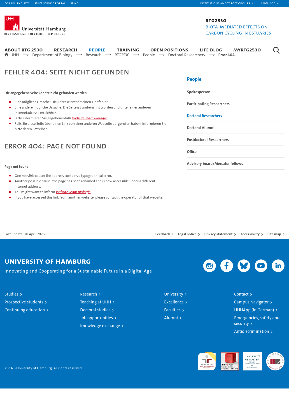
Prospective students (24, 313)
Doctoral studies (95, 321)
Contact (241, 305)
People (97, 49)
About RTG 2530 (24, 49)
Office (192, 163)
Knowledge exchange (100, 337)
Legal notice (187, 245)
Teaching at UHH (95, 313)
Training (128, 49)
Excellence (174, 313)
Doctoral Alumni (200, 139)
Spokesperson (198, 103)
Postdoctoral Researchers (208, 151)
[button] (227, 3)
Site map (274, 245)
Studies (12, 305)
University (173, 305)
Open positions (169, 49)
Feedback (162, 245)
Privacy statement (218, 245)
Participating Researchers (208, 115)
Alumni (171, 329)
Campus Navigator (251, 313)
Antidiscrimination (251, 343)
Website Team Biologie (89, 129)
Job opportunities (96, 329)
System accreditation (275, 368)
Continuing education (25, 321)
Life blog (211, 49)
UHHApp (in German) (254, 321)
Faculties (172, 321)
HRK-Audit (251, 366)
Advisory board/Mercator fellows (215, 175)
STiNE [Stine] (74, 3)
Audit (225, 366)
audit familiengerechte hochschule (207, 371)
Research (65, 49)
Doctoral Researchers (204, 127)
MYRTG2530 (247, 49)
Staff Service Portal (49, 3)
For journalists (17, 3)
